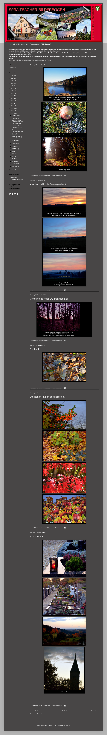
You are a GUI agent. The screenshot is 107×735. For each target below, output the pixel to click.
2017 (12, 98)
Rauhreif (34, 349)
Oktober (14, 143)
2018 (12, 96)
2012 (12, 111)
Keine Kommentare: (57, 175)
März (13, 161)
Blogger (68, 725)
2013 (12, 108)
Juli (13, 151)
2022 (12, 85)
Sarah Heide (13, 177)
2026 (12, 75)
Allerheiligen (36, 536)
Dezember (15, 115)
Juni (13, 154)
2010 (12, 169)
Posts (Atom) (40, 714)
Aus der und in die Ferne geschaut (48, 184)
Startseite (64, 711)
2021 (12, 88)
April (13, 159)
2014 (12, 106)
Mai (13, 156)
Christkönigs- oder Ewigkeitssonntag (49, 298)
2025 (12, 78)
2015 (12, 103)
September (15, 146)
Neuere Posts (34, 711)
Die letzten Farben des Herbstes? (47, 396)
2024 (12, 80)
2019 (12, 93)
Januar (14, 166)
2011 (12, 113)
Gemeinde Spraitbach (16, 179)
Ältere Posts (94, 711)
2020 (12, 90)
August (14, 149)
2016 (12, 101)
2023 (12, 83)
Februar (14, 164)
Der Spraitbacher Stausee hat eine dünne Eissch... (17, 122)
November (15, 118)
